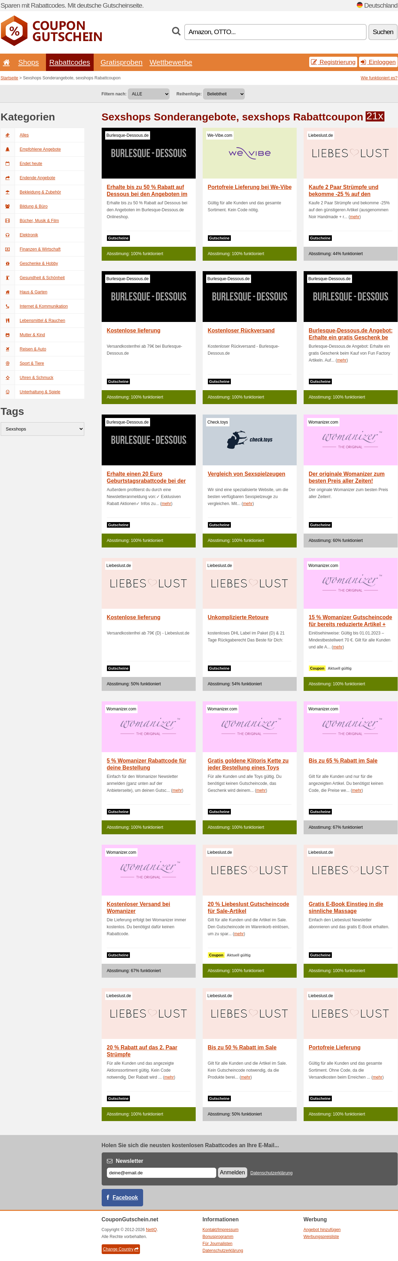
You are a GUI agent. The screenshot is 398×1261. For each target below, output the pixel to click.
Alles (15, 135)
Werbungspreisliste (321, 1236)
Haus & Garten (24, 292)
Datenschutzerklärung (271, 1173)
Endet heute (21, 164)
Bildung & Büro (24, 206)
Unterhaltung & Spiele (31, 392)
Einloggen (378, 61)
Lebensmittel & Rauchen (33, 321)
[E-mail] (161, 1173)
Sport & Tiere (22, 363)
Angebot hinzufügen (322, 1229)
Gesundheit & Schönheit (33, 278)
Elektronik (19, 235)
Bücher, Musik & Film (30, 221)
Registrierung (333, 61)
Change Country (121, 1249)
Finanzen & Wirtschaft (31, 249)
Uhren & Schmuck (27, 378)
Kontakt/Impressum (221, 1229)
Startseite (9, 78)
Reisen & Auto (23, 349)
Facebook (125, 1197)
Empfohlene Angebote (31, 149)
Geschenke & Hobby (29, 263)
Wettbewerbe (170, 62)
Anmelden (232, 1172)
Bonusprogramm (218, 1236)
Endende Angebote (28, 178)
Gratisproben (122, 62)
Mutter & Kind (23, 335)
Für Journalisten (218, 1243)
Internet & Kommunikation (34, 306)
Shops (28, 62)
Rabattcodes (69, 62)
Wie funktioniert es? (379, 78)
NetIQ (151, 1229)
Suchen (383, 32)
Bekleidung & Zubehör (31, 192)
